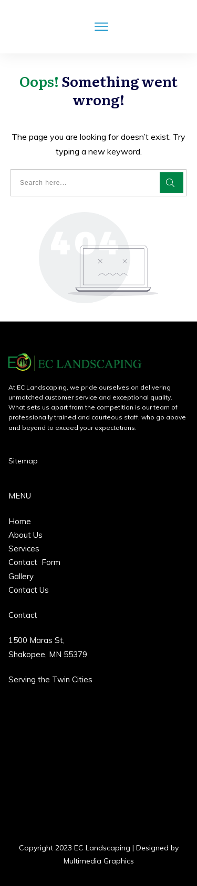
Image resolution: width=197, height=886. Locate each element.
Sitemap (23, 461)
